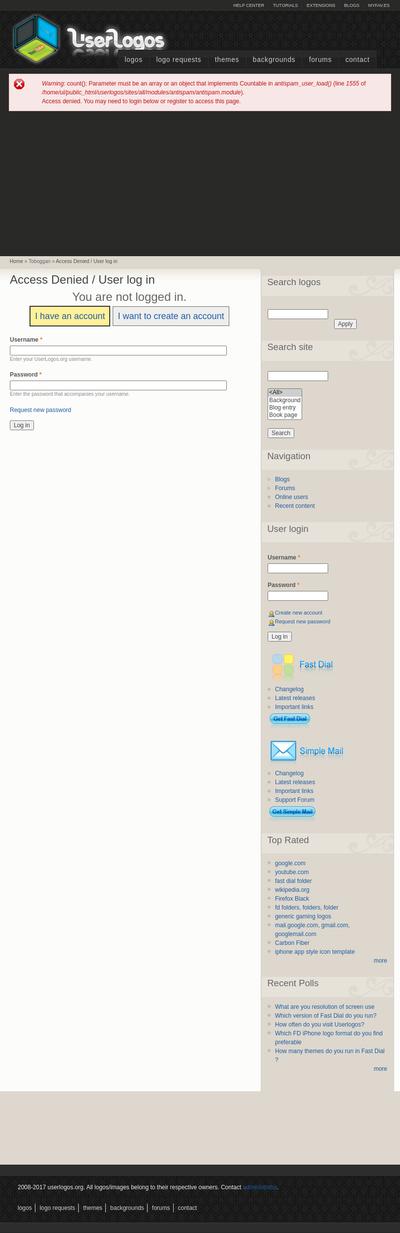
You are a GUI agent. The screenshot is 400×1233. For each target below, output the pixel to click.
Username (26, 339)
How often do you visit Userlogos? (319, 1024)
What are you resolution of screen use (324, 1006)
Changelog (289, 689)
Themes (227, 59)
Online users (291, 497)
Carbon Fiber (292, 942)
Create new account (298, 613)
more (380, 960)
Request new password (40, 410)
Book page (285, 415)
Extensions (321, 5)
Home (16, 261)
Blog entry (285, 407)
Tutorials (285, 5)
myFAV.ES (379, 5)
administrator (260, 1187)
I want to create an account (171, 316)
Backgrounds (274, 59)
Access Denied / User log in (87, 261)
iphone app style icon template (315, 951)
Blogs (351, 5)
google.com (290, 863)
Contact (357, 59)
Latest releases (295, 698)
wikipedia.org (292, 889)
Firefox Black (292, 898)
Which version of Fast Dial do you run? (325, 1015)
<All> (285, 392)
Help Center (248, 5)
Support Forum (294, 799)
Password (26, 374)
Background (285, 400)
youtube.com (292, 872)
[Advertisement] (200, 183)
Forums (320, 59)
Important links (294, 707)
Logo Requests (178, 59)
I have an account (70, 316)
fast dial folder (293, 881)
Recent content (295, 505)
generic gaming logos (303, 916)
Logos (133, 59)
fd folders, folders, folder (306, 907)
